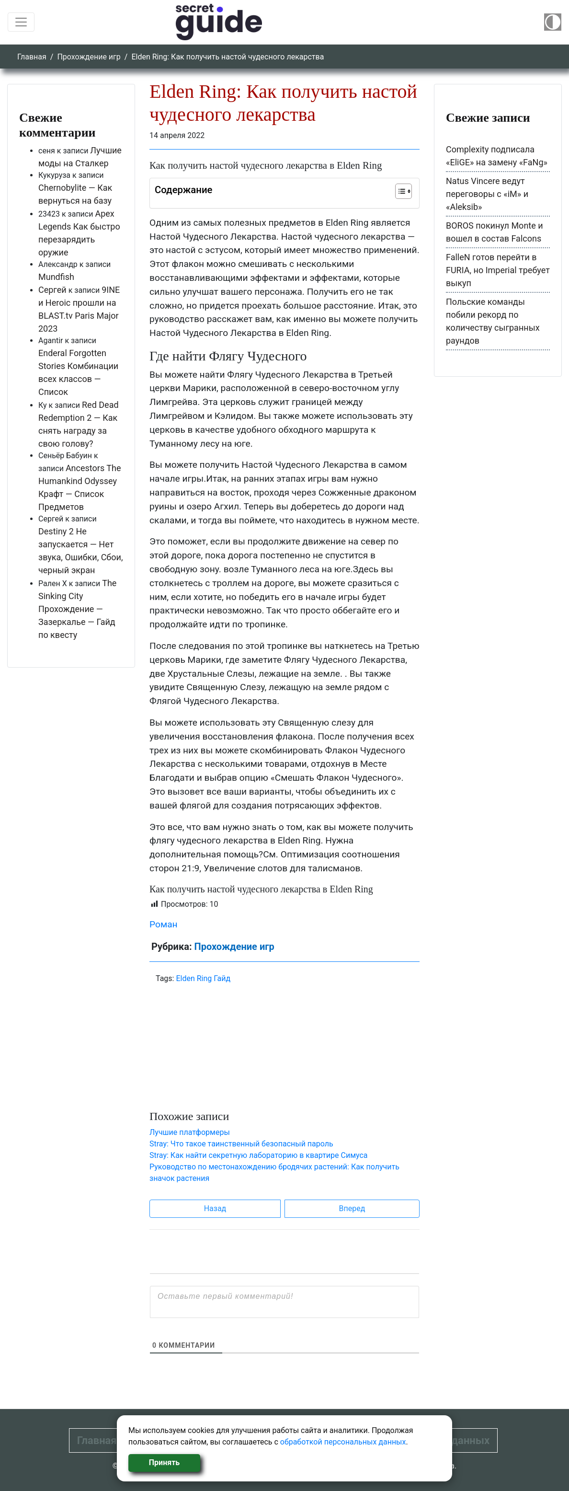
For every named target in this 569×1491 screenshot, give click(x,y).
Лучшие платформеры (189, 1132)
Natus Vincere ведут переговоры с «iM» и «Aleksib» (487, 194)
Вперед (352, 1208)
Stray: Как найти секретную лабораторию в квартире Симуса (258, 1155)
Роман (163, 924)
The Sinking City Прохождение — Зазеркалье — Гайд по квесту (77, 609)
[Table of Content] (403, 191)
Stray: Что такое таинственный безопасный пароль (241, 1143)
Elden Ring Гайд (203, 978)
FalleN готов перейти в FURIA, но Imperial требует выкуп (498, 270)
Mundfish (56, 277)
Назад (215, 1208)
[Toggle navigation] (21, 22)
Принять (164, 1462)
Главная (31, 56)
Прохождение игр (88, 56)
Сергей (52, 290)
